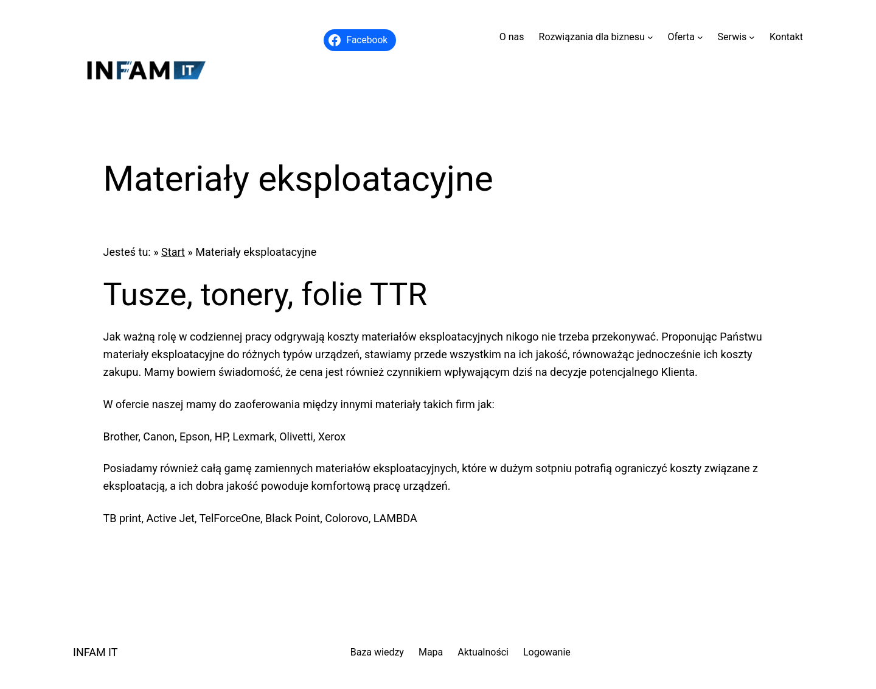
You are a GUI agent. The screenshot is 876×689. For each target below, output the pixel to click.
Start (173, 252)
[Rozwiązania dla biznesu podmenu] (650, 37)
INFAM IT (95, 652)
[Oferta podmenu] (700, 37)
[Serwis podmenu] (752, 37)
